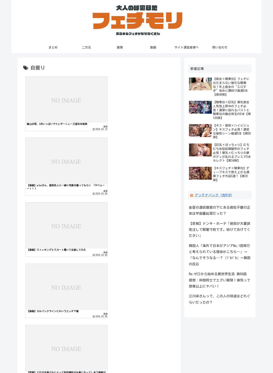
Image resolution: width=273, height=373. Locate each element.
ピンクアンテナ (32, 334)
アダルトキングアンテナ (39, 340)
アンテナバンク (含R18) (213, 195)
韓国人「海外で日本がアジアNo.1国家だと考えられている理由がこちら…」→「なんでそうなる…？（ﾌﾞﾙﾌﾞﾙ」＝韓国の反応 (219, 255)
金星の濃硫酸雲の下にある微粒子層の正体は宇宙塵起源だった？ (219, 210)
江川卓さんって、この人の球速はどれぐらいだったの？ (219, 299)
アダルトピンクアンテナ (39, 346)
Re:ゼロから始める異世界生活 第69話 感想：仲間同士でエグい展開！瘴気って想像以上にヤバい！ (219, 280)
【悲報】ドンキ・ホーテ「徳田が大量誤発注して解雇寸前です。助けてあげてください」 (219, 229)
